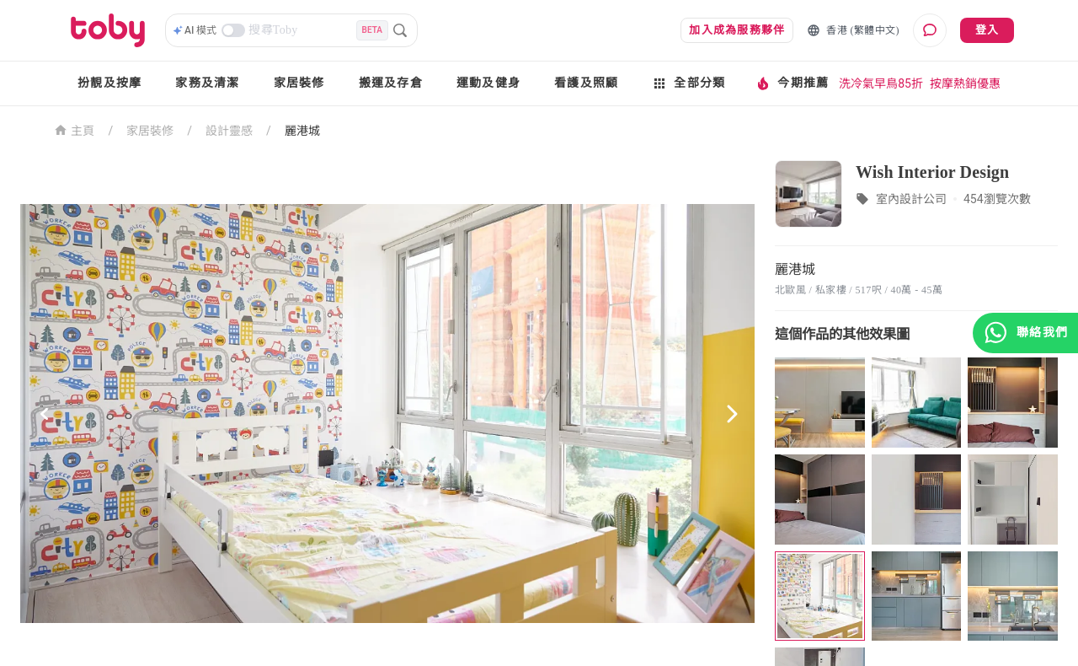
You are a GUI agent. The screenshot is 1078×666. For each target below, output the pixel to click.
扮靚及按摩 (109, 83)
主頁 (74, 129)
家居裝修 (299, 83)
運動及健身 (488, 83)
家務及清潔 (207, 83)
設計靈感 (229, 130)
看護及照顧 (586, 83)
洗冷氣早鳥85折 (881, 83)
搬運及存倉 (391, 83)
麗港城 (302, 130)
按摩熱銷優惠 (965, 83)
